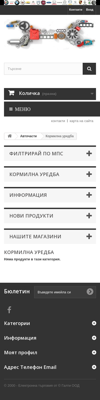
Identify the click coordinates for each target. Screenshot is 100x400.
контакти (58, 121)
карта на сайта (81, 121)
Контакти (75, 9)
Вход (89, 9)
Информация (28, 195)
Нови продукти (31, 215)
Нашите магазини (35, 236)
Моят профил (20, 352)
